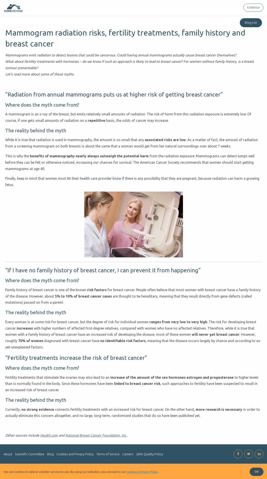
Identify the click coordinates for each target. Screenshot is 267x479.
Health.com (49, 435)
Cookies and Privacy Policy (75, 454)
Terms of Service (108, 454)
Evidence (253, 7)
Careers (127, 454)
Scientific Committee (29, 454)
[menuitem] (252, 8)
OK (256, 471)
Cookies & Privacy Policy (142, 472)
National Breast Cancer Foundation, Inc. (96, 435)
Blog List (251, 22)
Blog (50, 454)
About (8, 454)
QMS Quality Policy (149, 454)
